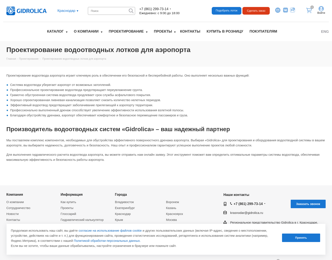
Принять (301, 237)
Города (121, 194)
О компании (86, 31)
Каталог (55, 31)
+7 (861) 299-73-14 (153, 9)
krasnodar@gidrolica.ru (246, 213)
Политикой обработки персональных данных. (107, 240)
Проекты (163, 31)
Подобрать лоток (226, 10)
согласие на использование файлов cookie (110, 230)
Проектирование (126, 31)
